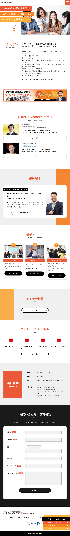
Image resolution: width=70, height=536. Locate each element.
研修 (19, 517)
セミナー (26, 517)
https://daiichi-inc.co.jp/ (28, 127)
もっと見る (39, 310)
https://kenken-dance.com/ (29, 146)
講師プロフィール (28, 213)
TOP (5, 517)
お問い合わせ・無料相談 (35, 533)
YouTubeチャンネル (38, 517)
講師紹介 (12, 517)
